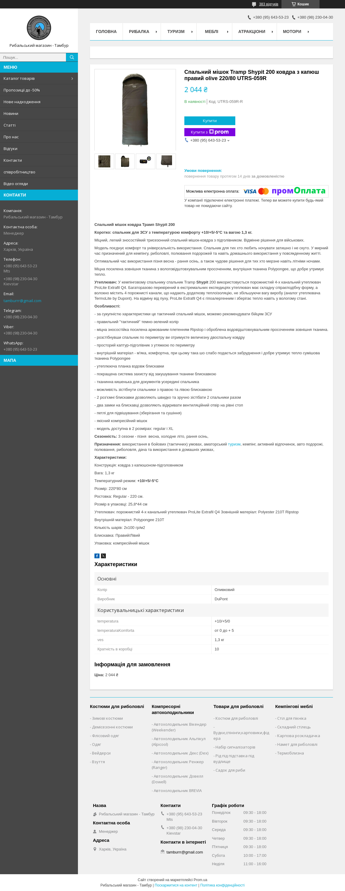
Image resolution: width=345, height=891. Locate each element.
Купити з (210, 132)
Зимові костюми (107, 718)
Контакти (13, 160)
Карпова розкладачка (298, 735)
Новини (11, 113)
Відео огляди (16, 183)
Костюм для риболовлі (237, 718)
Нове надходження (22, 101)
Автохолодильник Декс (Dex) (181, 753)
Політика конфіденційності (222, 885)
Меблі (211, 31)
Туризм (176, 31)
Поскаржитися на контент (176, 885)
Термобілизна (290, 753)
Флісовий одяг (105, 735)
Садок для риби (230, 770)
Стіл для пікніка (291, 718)
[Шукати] (72, 57)
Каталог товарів (19, 78)
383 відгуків (268, 4)
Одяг (96, 744)
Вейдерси (101, 753)
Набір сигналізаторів (235, 747)
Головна (106, 31)
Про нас (11, 137)
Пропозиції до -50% (22, 90)
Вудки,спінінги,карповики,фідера (241, 735)
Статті (10, 125)
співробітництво (19, 172)
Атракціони (251, 31)
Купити (210, 120)
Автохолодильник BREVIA (178, 790)
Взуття (98, 761)
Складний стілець (294, 727)
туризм (234, 444)
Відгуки (10, 148)
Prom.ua (200, 880)
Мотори (292, 31)
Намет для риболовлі (297, 744)
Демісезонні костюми (112, 727)
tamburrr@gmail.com (22, 300)
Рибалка (139, 31)
